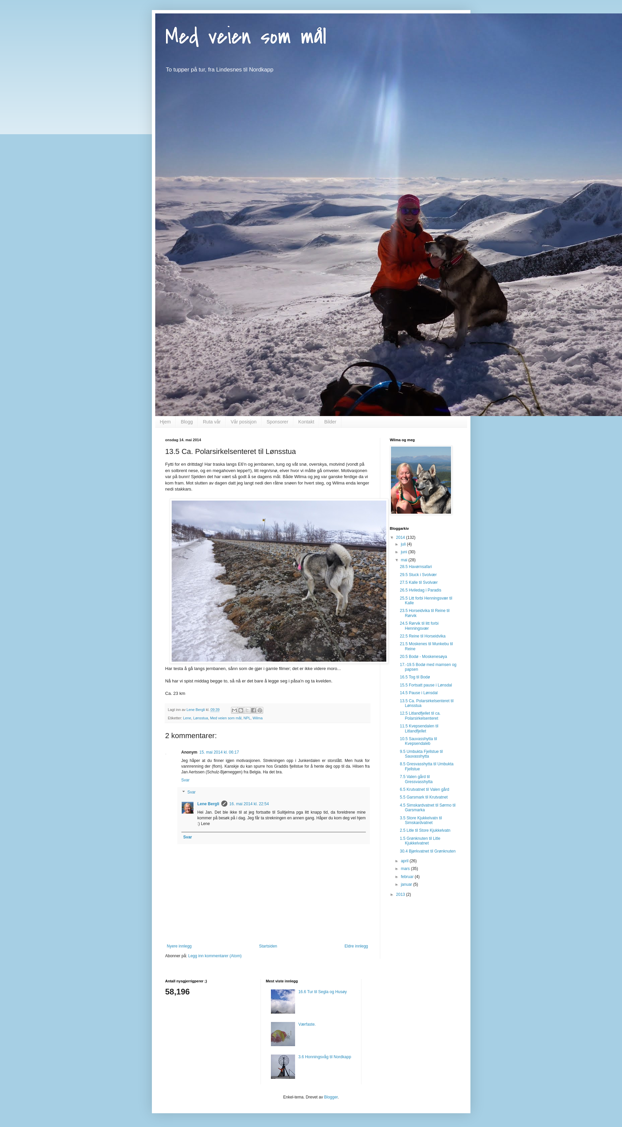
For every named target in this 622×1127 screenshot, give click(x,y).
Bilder (330, 421)
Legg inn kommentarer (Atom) (214, 956)
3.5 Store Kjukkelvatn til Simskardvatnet (421, 820)
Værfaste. (307, 1024)
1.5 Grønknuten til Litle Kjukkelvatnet (420, 841)
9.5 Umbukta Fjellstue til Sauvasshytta (421, 754)
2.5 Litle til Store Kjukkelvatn (425, 830)
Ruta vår (212, 421)
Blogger (331, 1097)
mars (406, 868)
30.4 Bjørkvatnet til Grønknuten (427, 851)
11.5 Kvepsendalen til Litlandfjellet (419, 728)
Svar (185, 780)
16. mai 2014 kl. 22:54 (249, 804)
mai (404, 560)
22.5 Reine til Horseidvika (422, 636)
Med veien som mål (245, 36)
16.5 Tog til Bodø (415, 677)
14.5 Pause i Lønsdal (419, 692)
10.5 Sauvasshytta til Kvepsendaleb (418, 741)
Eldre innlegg (356, 946)
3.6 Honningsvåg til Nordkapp (324, 1057)
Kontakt (306, 421)
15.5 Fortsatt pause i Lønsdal (426, 685)
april (405, 861)
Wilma (257, 718)
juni (404, 552)
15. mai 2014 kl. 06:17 (219, 752)
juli (404, 544)
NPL (246, 718)
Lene (187, 718)
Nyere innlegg (179, 946)
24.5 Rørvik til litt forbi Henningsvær (419, 625)
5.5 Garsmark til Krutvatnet (424, 797)
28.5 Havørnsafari (416, 566)
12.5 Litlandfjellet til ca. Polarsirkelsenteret (420, 715)
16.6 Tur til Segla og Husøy (322, 991)
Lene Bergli (208, 804)
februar (407, 876)
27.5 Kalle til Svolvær (419, 582)
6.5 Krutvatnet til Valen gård (424, 789)
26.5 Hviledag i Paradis (420, 590)
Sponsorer (277, 421)
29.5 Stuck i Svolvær (418, 574)
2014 (401, 537)
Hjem (165, 421)
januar (407, 884)
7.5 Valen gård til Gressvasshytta (416, 779)
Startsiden (268, 946)
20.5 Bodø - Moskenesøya (423, 656)
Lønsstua (200, 718)
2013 (401, 894)
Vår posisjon (244, 421)
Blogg (187, 421)
